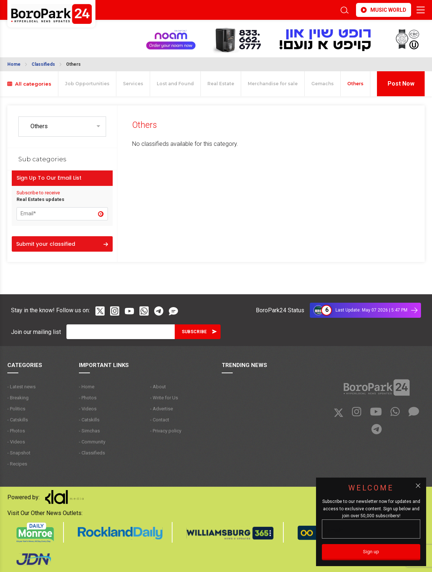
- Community (92, 442)
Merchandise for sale (273, 83)
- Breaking (18, 397)
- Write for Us (164, 397)
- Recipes (17, 464)
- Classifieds (92, 453)
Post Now (401, 83)
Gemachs (322, 83)
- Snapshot (18, 453)
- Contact (159, 419)
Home (14, 64)
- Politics (16, 408)
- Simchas (89, 431)
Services (133, 83)
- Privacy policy (165, 431)
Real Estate (220, 83)
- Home (86, 386)
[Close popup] (418, 486)
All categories (29, 84)
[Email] (120, 331)
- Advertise (161, 408)
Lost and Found (175, 83)
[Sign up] (371, 552)
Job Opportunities (87, 83)
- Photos (16, 431)
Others (73, 64)
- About (158, 386)
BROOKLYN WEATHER (43, 34)
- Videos (16, 442)
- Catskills (17, 419)
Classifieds (43, 64)
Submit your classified (62, 244)
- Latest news (21, 386)
